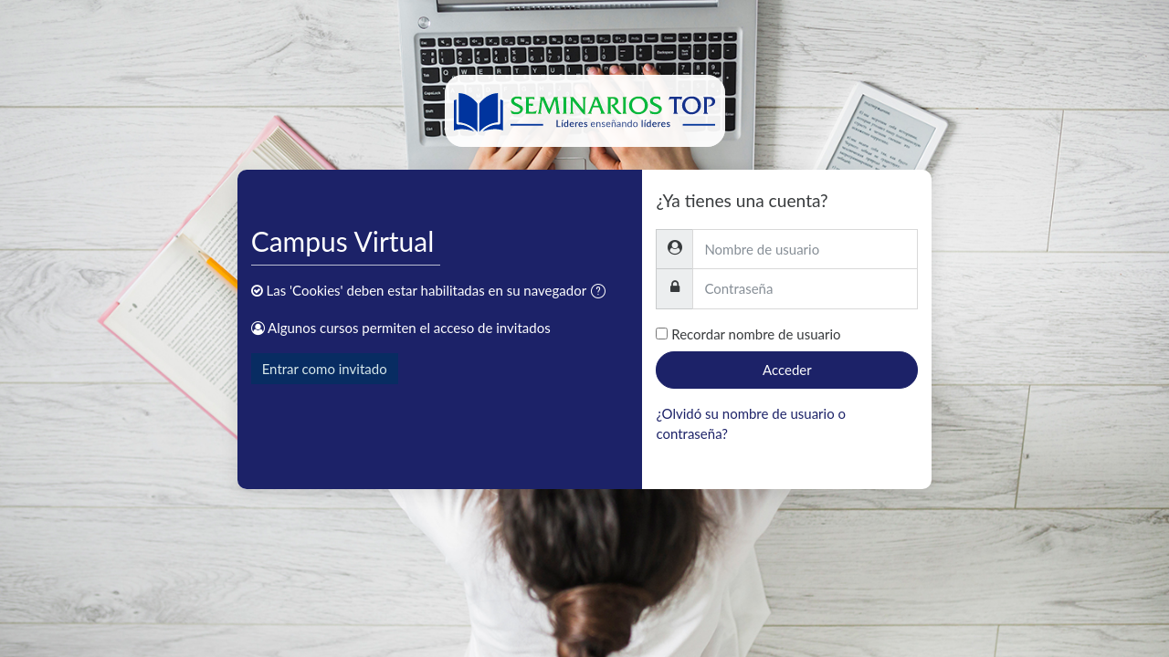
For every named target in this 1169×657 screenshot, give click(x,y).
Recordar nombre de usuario (755, 334)
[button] (602, 292)
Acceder (787, 369)
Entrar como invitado (324, 368)
